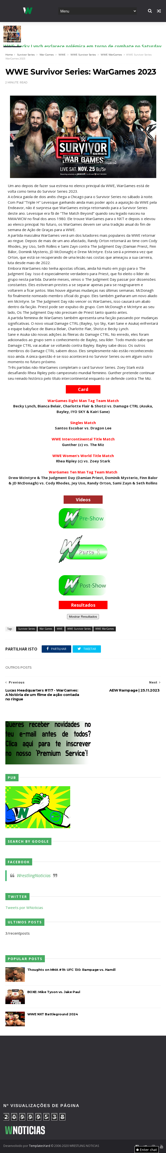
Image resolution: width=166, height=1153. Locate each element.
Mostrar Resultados (83, 616)
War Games (46, 54)
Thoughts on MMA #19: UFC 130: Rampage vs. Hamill (71, 970)
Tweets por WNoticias (24, 907)
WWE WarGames (111, 54)
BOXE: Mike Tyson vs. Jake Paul (53, 992)
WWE (62, 54)
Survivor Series (26, 54)
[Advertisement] (83, 1052)
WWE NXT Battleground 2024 (52, 1014)
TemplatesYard (39, 1146)
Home (9, 54)
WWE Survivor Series (83, 54)
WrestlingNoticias (34, 875)
